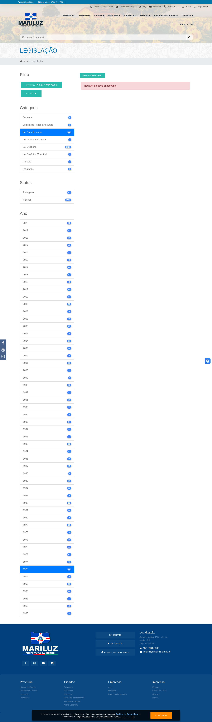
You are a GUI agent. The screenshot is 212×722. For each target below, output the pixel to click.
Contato (115, 635)
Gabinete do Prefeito (28, 691)
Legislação (24, 694)
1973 (31, 93)
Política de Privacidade (127, 714)
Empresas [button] (114, 15)
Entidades (68, 687)
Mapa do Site (186, 24)
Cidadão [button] (99, 15)
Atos (110, 687)
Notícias (155, 694)
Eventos (155, 687)
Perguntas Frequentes (115, 652)
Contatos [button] (187, 15)
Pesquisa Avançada (92, 75)
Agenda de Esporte (72, 701)
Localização (115, 643)
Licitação (112, 691)
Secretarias (84, 15)
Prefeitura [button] (69, 15)
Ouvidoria (68, 694)
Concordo (161, 715)
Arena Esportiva (71, 705)
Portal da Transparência (74, 698)
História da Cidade (28, 687)
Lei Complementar (41, 85)
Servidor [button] (145, 15)
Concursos (68, 691)
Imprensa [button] (130, 15)
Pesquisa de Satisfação (166, 15)
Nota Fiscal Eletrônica (117, 694)
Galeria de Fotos (159, 691)
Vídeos (155, 698)
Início (24, 61)
